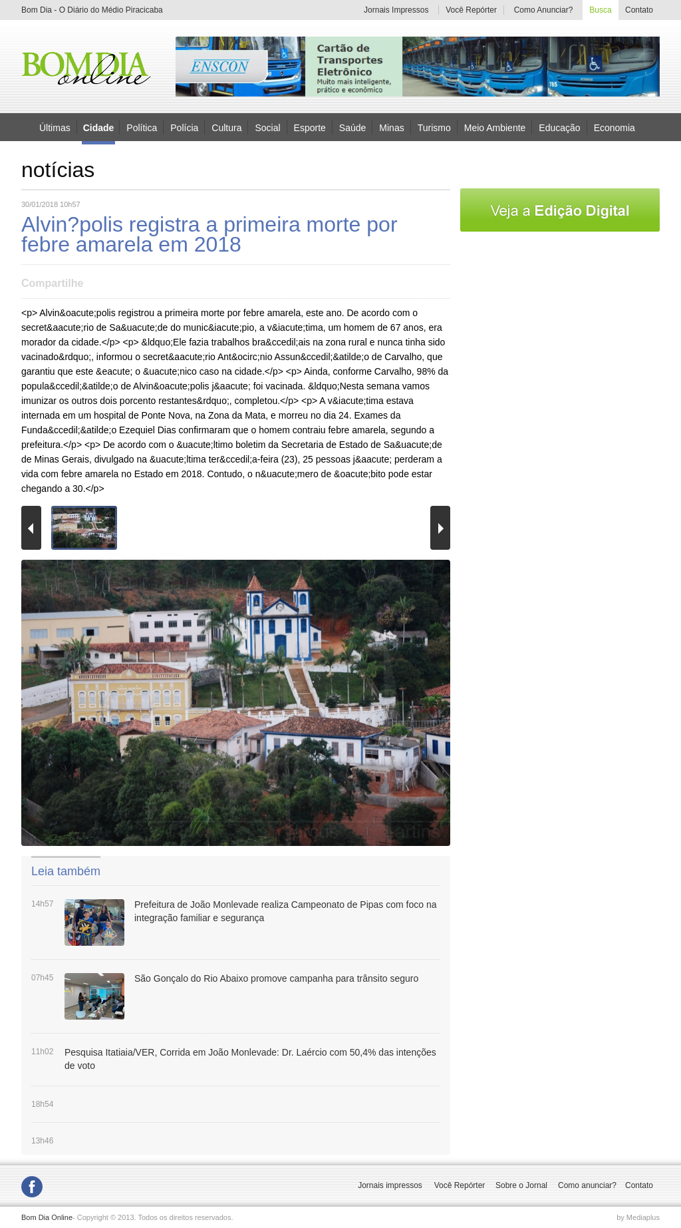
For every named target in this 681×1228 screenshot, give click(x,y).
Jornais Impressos (396, 10)
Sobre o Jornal (521, 1185)
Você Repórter (471, 10)
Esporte (310, 127)
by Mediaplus (638, 1217)
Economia (614, 127)
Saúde (352, 127)
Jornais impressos (390, 1185)
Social (267, 127)
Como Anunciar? (543, 10)
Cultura (226, 127)
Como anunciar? (587, 1185)
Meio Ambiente (495, 127)
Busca (600, 10)
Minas (391, 127)
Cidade (98, 127)
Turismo (434, 127)
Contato (639, 10)
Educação (559, 127)
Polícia (184, 127)
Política (141, 127)
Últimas (54, 127)
